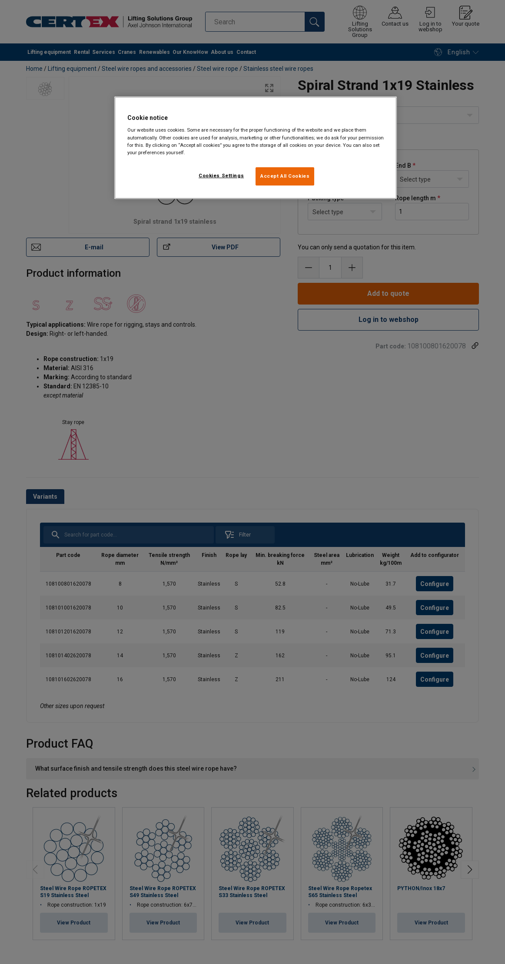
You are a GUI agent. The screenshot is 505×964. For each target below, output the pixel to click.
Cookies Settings (221, 175)
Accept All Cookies (284, 176)
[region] (255, 147)
